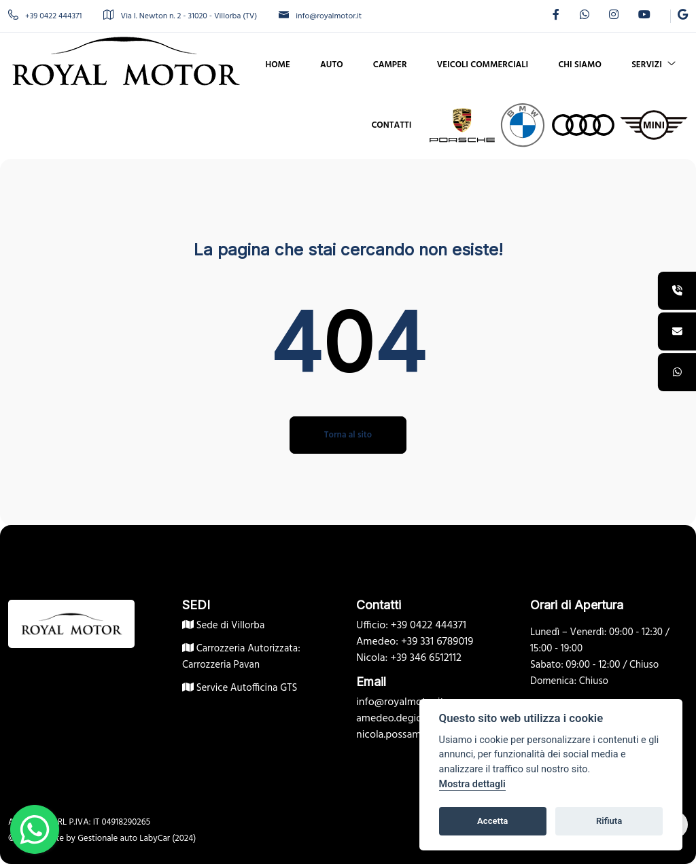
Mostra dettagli (472, 784)
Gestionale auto (107, 838)
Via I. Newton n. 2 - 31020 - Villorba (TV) (180, 16)
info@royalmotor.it (320, 16)
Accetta (492, 821)
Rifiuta (609, 821)
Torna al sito (348, 435)
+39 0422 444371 (45, 16)
